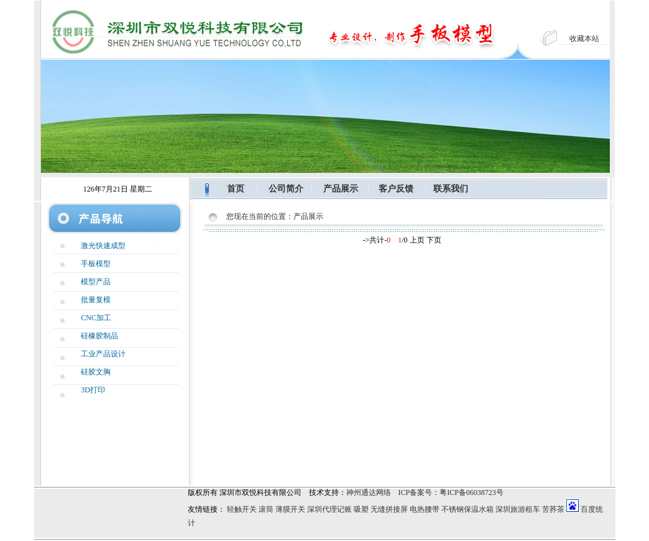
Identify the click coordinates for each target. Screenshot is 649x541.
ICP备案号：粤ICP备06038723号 (451, 492)
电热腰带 (425, 509)
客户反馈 (396, 188)
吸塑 (361, 509)
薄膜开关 (290, 509)
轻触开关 (242, 509)
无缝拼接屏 (389, 509)
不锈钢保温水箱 (467, 509)
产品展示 (340, 188)
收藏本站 (584, 38)
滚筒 (266, 509)
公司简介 (286, 188)
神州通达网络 (368, 492)
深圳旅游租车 (517, 509)
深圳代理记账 (329, 509)
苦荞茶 (553, 509)
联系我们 (450, 188)
